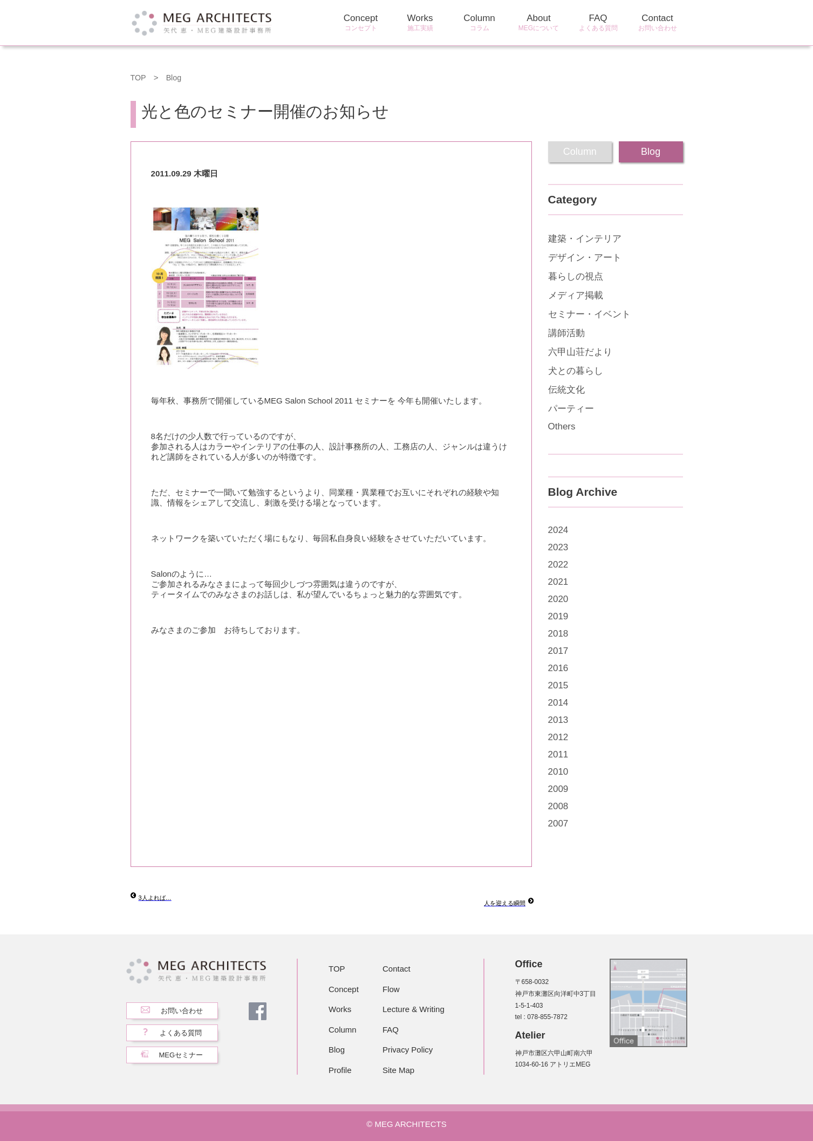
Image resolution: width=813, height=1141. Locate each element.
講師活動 (566, 333)
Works (420, 23)
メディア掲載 (575, 295)
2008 (558, 806)
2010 (558, 772)
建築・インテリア (584, 239)
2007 (558, 823)
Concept (361, 23)
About (539, 23)
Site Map (398, 1070)
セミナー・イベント (589, 314)
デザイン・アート (584, 257)
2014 (558, 703)
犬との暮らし (575, 371)
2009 (558, 789)
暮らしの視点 (575, 276)
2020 (558, 599)
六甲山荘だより (580, 352)
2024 (558, 530)
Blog (175, 77)
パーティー (571, 409)
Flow (391, 989)
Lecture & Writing (413, 1009)
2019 (558, 616)
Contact (657, 23)
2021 (558, 582)
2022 (558, 564)
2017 (558, 651)
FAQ (598, 23)
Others (562, 426)
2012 (558, 737)
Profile (340, 1070)
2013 (558, 720)
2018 (558, 633)
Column (479, 23)
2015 (558, 685)
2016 (558, 668)
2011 (558, 754)
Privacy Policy (407, 1049)
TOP (139, 77)
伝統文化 (566, 390)
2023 (558, 547)
